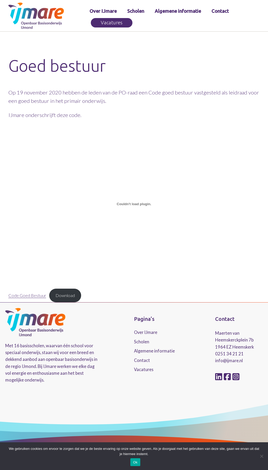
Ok (135, 462)
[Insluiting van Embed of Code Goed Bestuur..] (134, 203)
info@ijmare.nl (229, 360)
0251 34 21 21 (229, 353)
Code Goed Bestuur (27, 295)
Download (65, 295)
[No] (261, 456)
